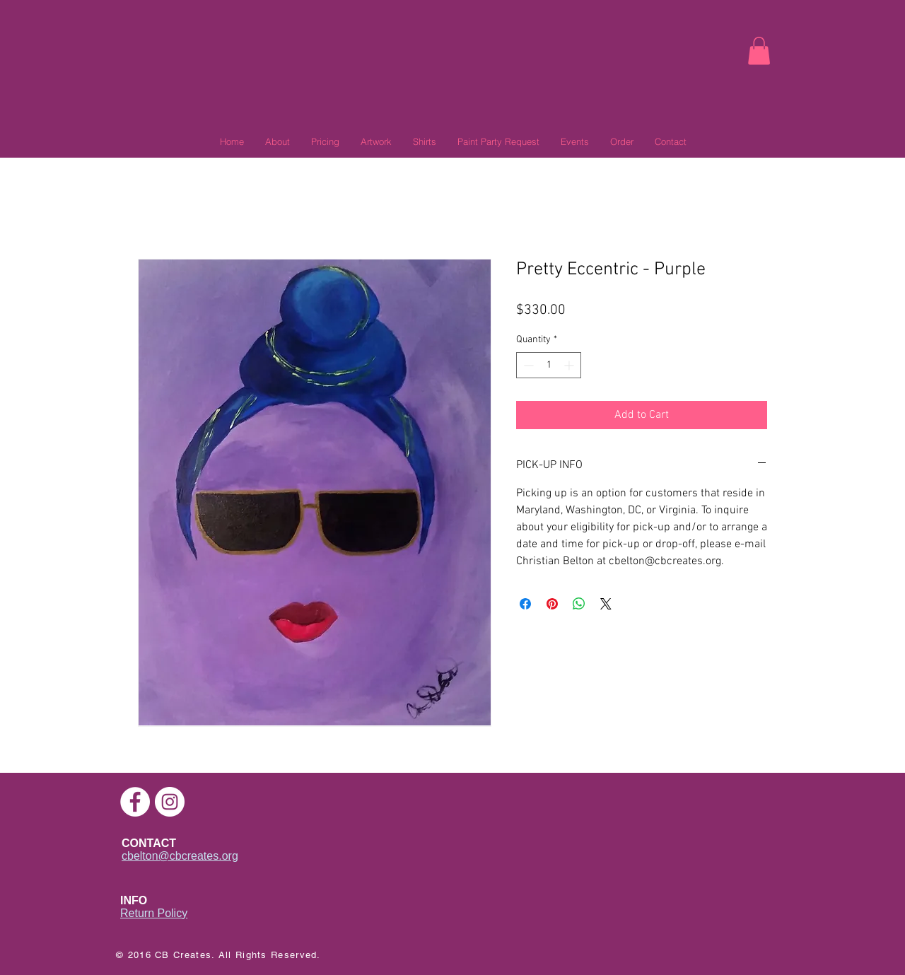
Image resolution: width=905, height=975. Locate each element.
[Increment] (570, 365)
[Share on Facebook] (525, 603)
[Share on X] (605, 603)
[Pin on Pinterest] (552, 603)
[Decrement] (527, 365)
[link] (759, 50)
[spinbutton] (548, 365)
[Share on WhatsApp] (579, 603)
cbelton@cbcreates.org (180, 856)
